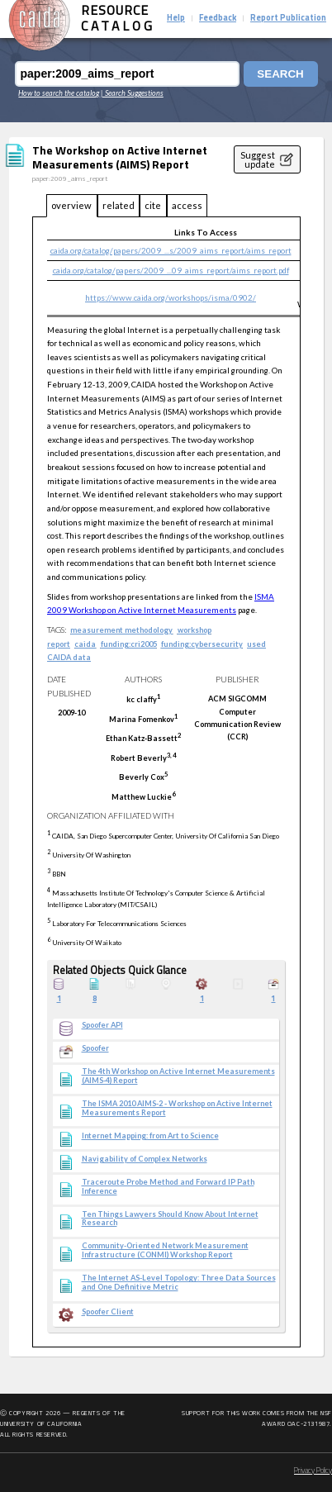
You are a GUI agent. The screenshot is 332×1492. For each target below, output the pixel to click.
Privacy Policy (313, 1471)
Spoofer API (102, 1025)
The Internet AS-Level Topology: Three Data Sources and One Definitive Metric (179, 1282)
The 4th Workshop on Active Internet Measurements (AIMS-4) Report (178, 1076)
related (118, 205)
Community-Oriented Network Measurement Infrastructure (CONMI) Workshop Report (165, 1250)
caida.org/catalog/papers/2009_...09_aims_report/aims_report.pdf (171, 270)
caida (85, 644)
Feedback (217, 18)
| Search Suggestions (132, 92)
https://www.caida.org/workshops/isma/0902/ (170, 297)
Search (280, 74)
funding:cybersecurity (202, 644)
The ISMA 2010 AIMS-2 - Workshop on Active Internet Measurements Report (177, 1108)
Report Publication (288, 18)
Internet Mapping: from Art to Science (150, 1136)
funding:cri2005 (129, 644)
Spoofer (95, 1048)
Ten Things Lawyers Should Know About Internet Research (170, 1219)
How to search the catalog (58, 92)
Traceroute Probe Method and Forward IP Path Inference (168, 1186)
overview (71, 205)
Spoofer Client (108, 1312)
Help (176, 18)
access (187, 205)
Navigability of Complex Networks (144, 1159)
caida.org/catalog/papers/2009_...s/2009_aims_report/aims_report (171, 250)
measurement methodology (121, 629)
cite (153, 205)
